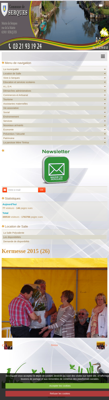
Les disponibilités (12, 237)
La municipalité (11, 69)
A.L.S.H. (7, 86)
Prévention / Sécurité (14, 134)
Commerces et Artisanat (15, 95)
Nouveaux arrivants (13, 125)
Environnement (11, 116)
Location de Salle (12, 73)
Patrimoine (8, 138)
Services (7, 121)
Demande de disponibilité (16, 241)
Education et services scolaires (19, 82)
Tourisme (8, 99)
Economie (8, 129)
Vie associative (11, 108)
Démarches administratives (17, 90)
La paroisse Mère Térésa (16, 142)
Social (6, 112)
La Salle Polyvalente (13, 232)
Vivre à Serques (11, 78)
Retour (54, 345)
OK (41, 190)
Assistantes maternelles (15, 103)
